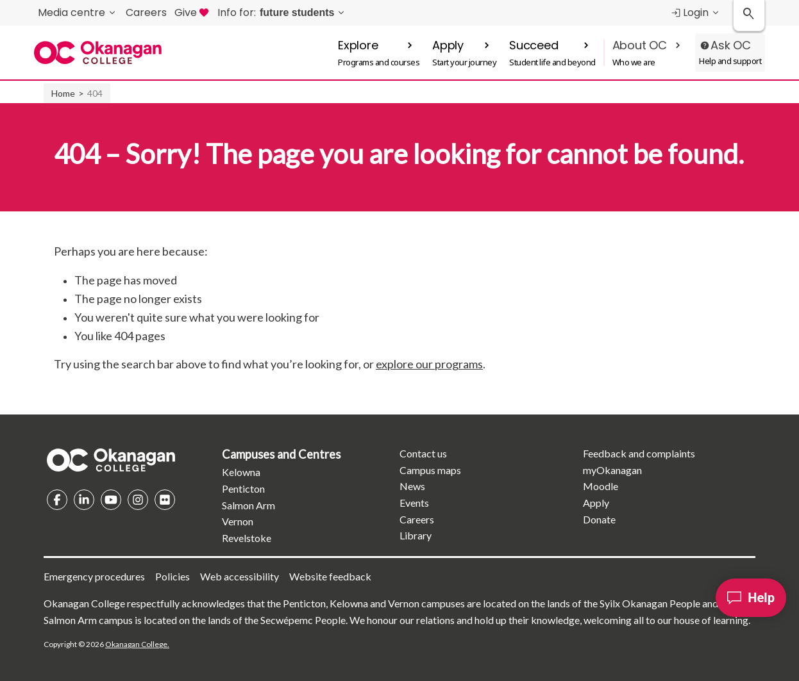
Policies (172, 576)
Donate (599, 519)
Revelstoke (246, 538)
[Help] (751, 597)
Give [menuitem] (192, 12)
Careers (416, 519)
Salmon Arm (248, 505)
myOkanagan (612, 470)
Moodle (600, 486)
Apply (448, 45)
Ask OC (731, 45)
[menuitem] (282, 13)
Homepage (111, 460)
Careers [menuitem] (146, 12)
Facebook (57, 499)
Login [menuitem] (689, 12)
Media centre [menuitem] (71, 12)
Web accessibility (239, 576)
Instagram (138, 499)
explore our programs (429, 364)
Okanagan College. (137, 644)
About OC (639, 45)
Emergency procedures (94, 576)
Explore (358, 45)
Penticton (243, 488)
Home (63, 93)
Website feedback (330, 576)
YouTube (111, 499)
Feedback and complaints (639, 453)
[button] (379, 52)
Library (415, 535)
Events (414, 502)
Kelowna (241, 472)
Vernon (237, 521)
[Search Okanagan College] (749, 15)
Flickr (165, 499)
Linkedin (84, 499)
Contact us (423, 453)
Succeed (534, 45)
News (412, 486)
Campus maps (430, 470)
